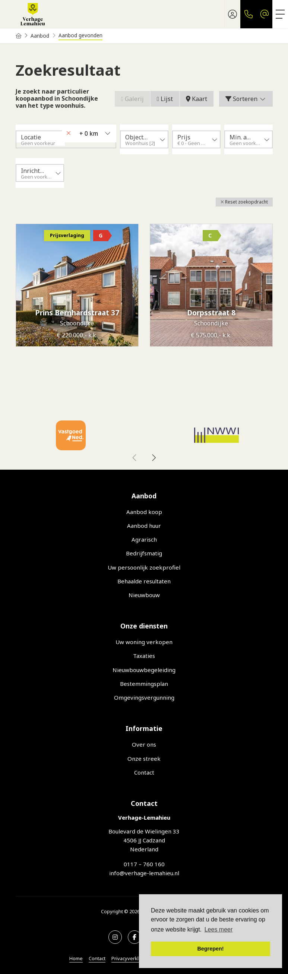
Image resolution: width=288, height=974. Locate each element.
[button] (244, 202)
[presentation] (134, 457)
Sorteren (245, 99)
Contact (97, 958)
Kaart (196, 99)
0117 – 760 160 (144, 864)
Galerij (132, 99)
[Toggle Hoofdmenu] (280, 14)
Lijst (165, 99)
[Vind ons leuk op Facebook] (134, 937)
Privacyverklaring (130, 958)
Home (76, 958)
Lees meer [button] (219, 929)
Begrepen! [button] (210, 949)
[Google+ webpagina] (115, 937)
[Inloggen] (232, 14)
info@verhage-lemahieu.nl (144, 873)
